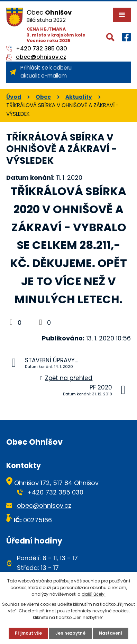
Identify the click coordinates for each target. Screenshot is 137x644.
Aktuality (78, 96)
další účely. (94, 594)
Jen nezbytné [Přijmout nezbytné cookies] (70, 633)
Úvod (13, 96)
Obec (43, 96)
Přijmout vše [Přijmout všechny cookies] (28, 633)
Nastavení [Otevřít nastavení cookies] (110, 633)
